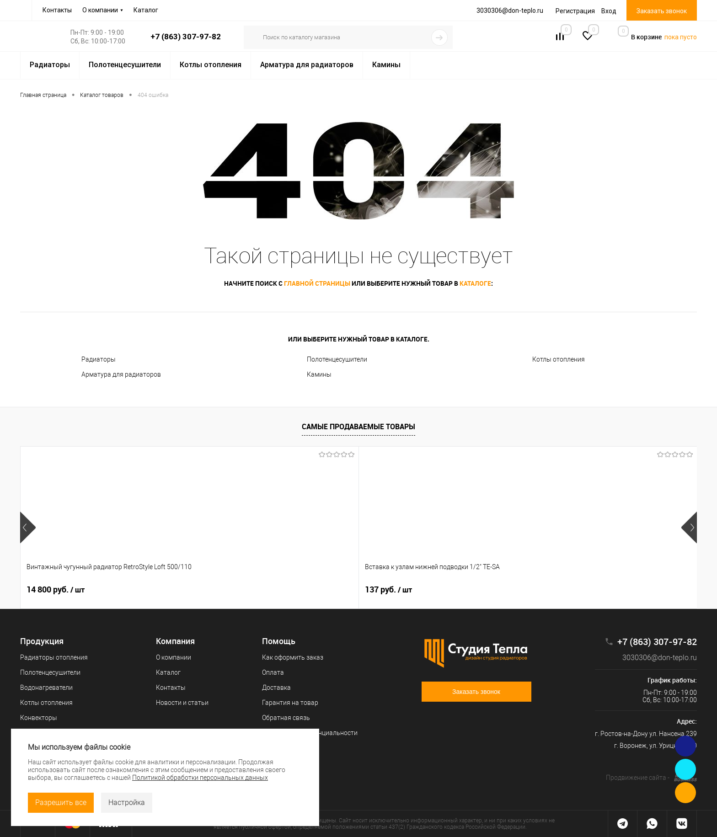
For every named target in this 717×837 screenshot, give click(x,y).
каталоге (475, 283)
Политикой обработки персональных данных (200, 777)
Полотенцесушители (337, 359)
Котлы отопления (558, 359)
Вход (608, 11)
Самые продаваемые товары (358, 426)
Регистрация (575, 11)
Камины (319, 374)
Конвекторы (38, 717)
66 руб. (454, 590)
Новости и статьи (182, 702)
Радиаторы (98, 359)
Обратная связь (286, 717)
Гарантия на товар (290, 702)
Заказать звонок (662, 11)
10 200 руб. (597, 590)
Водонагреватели (46, 687)
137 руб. (185, 590)
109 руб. (320, 590)
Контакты (57, 10)
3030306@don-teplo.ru (653, 658)
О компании (100, 10)
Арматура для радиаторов (121, 374)
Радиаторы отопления (54, 657)
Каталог (146, 10)
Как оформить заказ (292, 657)
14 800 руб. (56, 590)
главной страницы (317, 283)
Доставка (276, 687)
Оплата (273, 672)
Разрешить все (60, 802)
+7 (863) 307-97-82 (185, 36)
